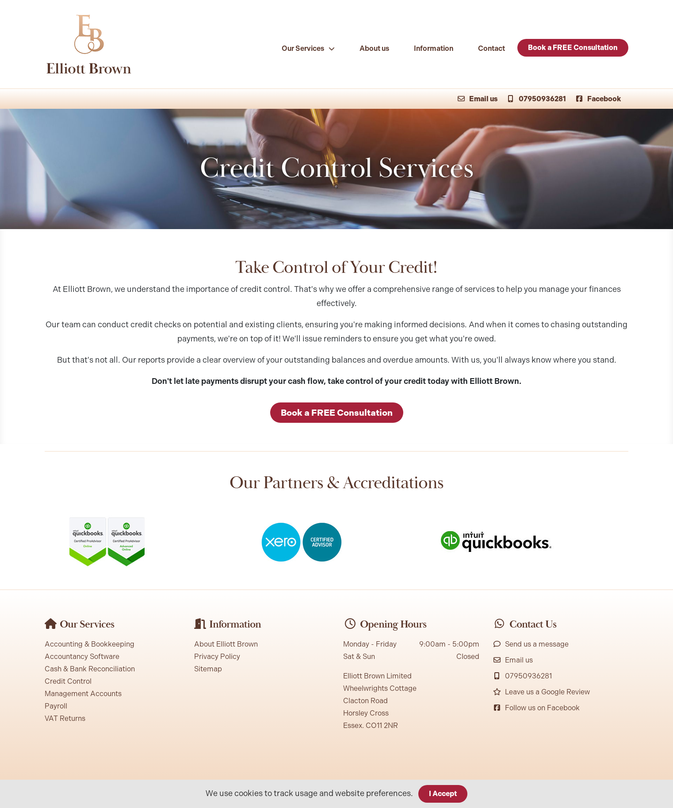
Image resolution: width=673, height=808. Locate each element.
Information (433, 48)
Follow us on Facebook (536, 708)
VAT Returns (65, 718)
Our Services (303, 48)
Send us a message (531, 644)
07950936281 (536, 99)
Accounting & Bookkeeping (89, 644)
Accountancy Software (82, 656)
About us (374, 48)
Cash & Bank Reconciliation (90, 669)
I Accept (443, 793)
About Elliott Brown (226, 644)
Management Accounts (83, 693)
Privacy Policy (217, 656)
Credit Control (68, 681)
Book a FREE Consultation (573, 47)
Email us (477, 99)
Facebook (598, 99)
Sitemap (208, 669)
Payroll (56, 706)
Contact (491, 48)
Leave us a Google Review (541, 692)
